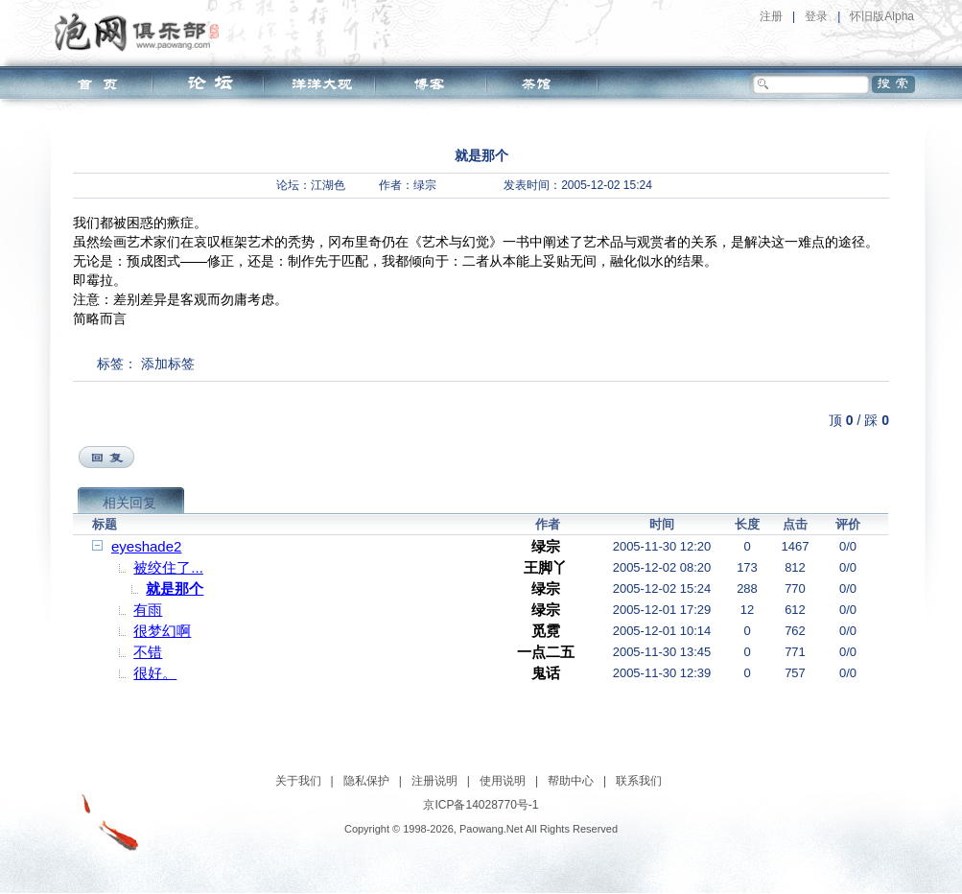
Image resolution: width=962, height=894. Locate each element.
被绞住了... (168, 567)
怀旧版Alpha (882, 16)
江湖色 (328, 185)
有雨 (147, 609)
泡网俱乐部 (141, 32)
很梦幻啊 (162, 631)
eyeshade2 (146, 546)
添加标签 (168, 363)
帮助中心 (571, 781)
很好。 (154, 673)
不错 (147, 652)
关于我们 (298, 781)
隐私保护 (366, 781)
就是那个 (174, 588)
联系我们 (639, 781)
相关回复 (129, 502)
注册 (771, 16)
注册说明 (434, 781)
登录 (816, 16)
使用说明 (503, 781)
